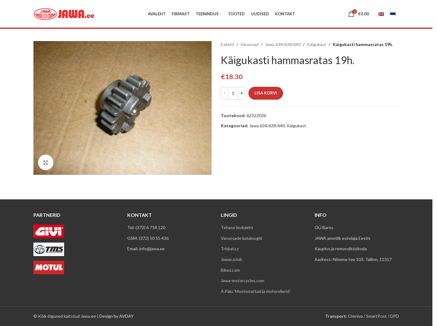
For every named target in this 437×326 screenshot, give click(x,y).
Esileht (227, 44)
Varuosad (249, 44)
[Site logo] (64, 13)
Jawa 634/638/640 (283, 44)
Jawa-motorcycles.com (242, 280)
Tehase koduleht (237, 227)
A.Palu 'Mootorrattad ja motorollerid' (255, 291)
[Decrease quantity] (224, 93)
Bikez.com (230, 270)
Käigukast (316, 44)
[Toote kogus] (233, 93)
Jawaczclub (231, 259)
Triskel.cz (230, 248)
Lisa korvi (266, 92)
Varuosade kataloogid (241, 238)
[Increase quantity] (241, 93)
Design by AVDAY (116, 316)
